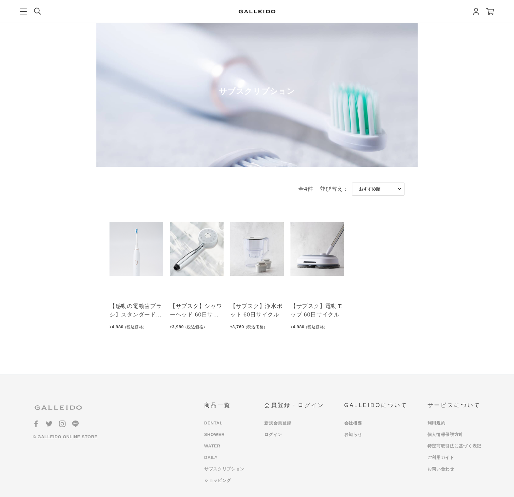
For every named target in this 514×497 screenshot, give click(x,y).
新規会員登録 (277, 423)
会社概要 (353, 423)
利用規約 (436, 423)
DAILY (211, 457)
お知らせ (353, 434)
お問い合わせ (440, 468)
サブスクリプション (224, 468)
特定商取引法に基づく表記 (454, 445)
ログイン (273, 434)
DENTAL (213, 423)
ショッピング (217, 480)
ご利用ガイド (440, 457)
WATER (212, 445)
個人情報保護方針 (445, 434)
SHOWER (214, 434)
